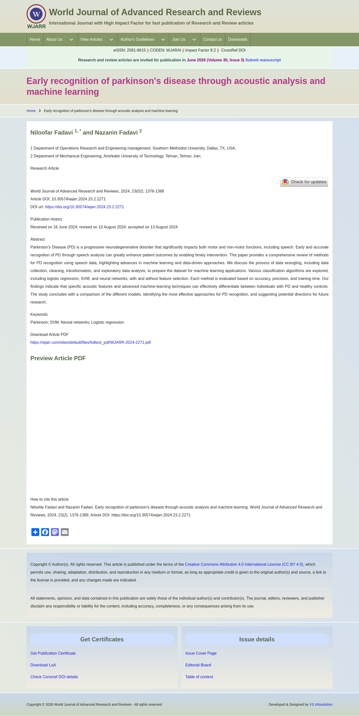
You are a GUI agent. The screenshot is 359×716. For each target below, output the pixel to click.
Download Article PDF (49, 334)
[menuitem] (35, 39)
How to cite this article (49, 499)
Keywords (39, 314)
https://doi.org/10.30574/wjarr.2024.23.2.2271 (84, 207)
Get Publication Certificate (53, 653)
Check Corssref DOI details (54, 677)
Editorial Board (198, 665)
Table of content (199, 677)
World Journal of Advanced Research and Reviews (155, 12)
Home (31, 111)
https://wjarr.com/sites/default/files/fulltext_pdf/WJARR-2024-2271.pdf (90, 342)
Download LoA (43, 665)
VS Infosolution (321, 704)
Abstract (37, 239)
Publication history (46, 219)
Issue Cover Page (201, 653)
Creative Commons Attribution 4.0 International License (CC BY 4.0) (244, 564)
